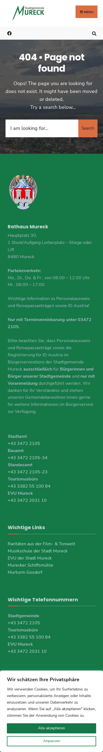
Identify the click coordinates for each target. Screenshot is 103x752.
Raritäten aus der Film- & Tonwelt (41, 544)
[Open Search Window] (94, 33)
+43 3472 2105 (24, 444)
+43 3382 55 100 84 (29, 486)
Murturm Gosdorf (25, 572)
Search (88, 128)
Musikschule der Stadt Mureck (38, 551)
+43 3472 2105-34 (28, 458)
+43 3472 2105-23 (28, 472)
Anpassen (51, 741)
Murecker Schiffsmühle (30, 565)
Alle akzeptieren (51, 728)
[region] (51, 711)
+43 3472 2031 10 (27, 500)
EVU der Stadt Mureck (30, 558)
